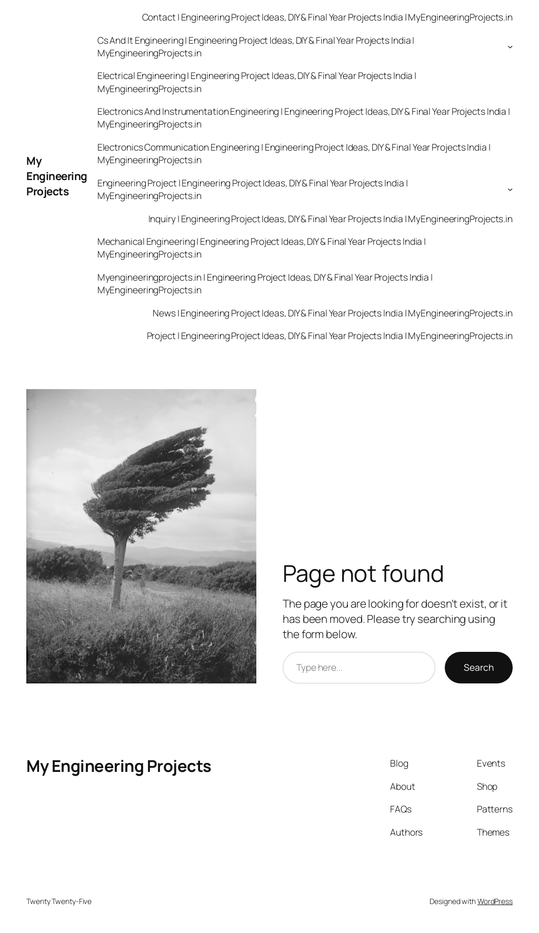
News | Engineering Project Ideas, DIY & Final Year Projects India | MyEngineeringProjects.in (333, 312)
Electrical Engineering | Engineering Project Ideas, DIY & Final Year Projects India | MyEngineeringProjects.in (257, 81)
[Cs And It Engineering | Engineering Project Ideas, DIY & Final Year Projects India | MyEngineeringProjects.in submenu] (510, 46)
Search (479, 667)
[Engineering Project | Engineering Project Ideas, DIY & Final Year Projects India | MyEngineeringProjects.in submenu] (510, 189)
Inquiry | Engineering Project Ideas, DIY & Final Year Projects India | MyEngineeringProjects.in (330, 218)
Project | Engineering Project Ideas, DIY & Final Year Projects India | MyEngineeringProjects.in (330, 335)
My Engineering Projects (56, 175)
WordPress (495, 901)
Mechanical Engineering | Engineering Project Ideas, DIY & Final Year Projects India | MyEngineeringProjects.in (261, 247)
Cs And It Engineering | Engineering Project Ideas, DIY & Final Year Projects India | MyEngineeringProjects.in (256, 46)
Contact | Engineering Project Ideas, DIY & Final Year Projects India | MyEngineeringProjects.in (327, 17)
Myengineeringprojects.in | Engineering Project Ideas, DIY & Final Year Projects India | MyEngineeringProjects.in (265, 283)
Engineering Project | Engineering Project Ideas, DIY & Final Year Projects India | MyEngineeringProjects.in (252, 189)
